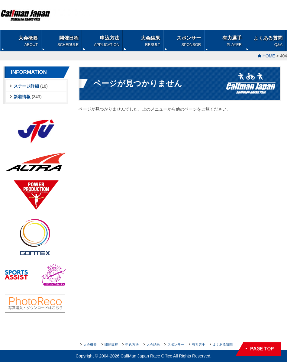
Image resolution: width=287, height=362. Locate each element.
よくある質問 (267, 41)
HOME (269, 55)
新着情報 (22, 96)
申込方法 (106, 41)
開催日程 (68, 41)
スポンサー (189, 41)
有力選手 (232, 41)
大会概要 (28, 41)
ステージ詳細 (26, 86)
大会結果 (150, 41)
